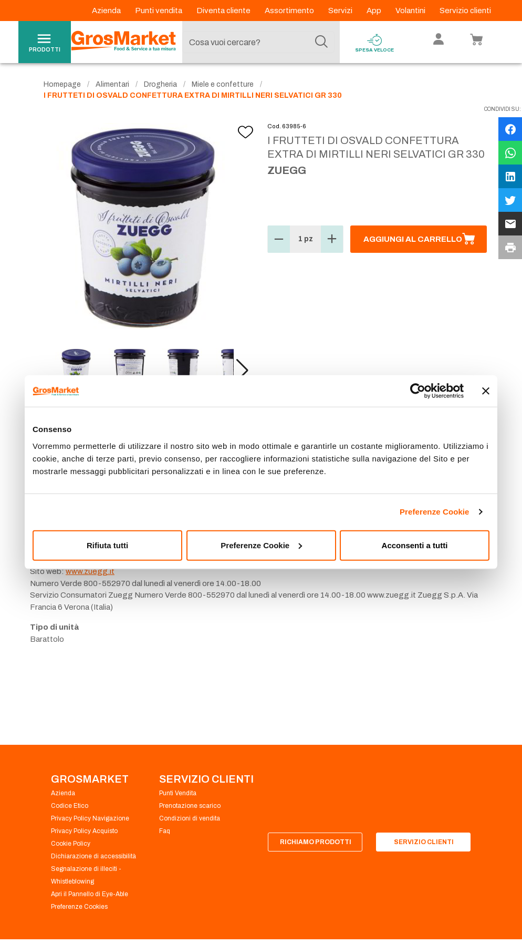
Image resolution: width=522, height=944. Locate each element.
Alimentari (112, 84)
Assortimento (290, 10)
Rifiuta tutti (107, 544)
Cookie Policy (70, 843)
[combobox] (258, 42)
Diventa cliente (224, 10)
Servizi (341, 10)
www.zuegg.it (90, 571)
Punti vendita (159, 10)
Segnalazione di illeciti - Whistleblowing (86, 875)
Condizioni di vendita (189, 818)
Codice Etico (69, 805)
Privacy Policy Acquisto (84, 831)
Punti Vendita (177, 793)
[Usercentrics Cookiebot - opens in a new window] (418, 391)
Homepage (62, 84)
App (375, 10)
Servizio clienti (465, 10)
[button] (242, 370)
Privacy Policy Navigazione (90, 818)
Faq (164, 831)
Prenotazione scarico (190, 805)
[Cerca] (321, 42)
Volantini (411, 10)
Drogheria (160, 84)
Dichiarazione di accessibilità (93, 856)
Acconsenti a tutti (415, 544)
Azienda (107, 10)
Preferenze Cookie (434, 511)
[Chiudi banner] (485, 391)
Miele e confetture (223, 84)
